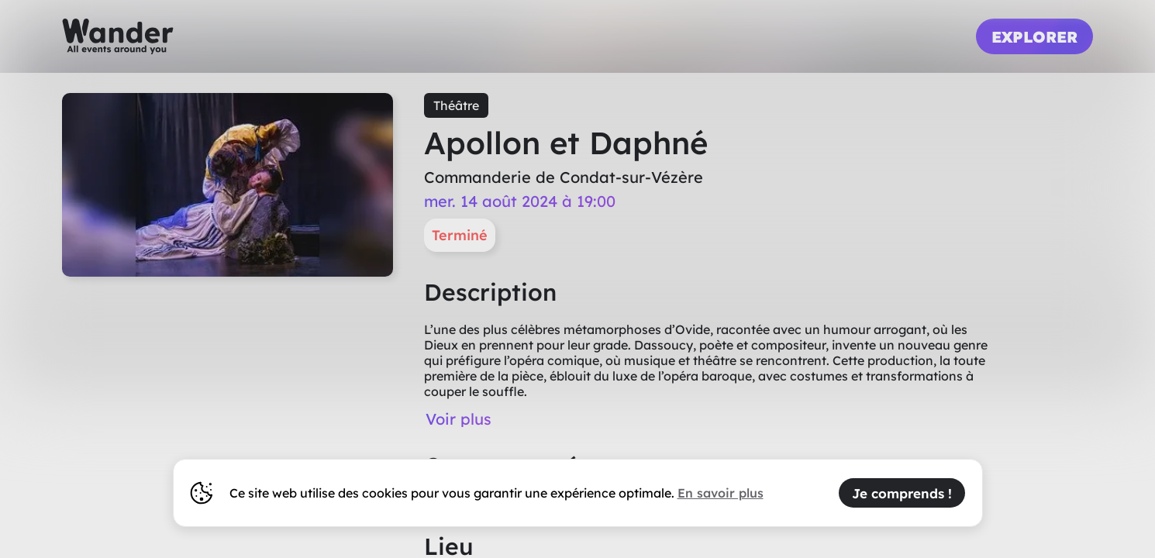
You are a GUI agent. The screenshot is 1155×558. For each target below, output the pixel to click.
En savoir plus (720, 493)
